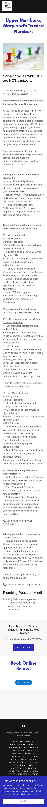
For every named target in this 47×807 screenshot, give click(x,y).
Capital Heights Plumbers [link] (23, 761)
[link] (7, 6)
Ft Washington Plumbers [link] (23, 773)
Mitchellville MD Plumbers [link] (23, 776)
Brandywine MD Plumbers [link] (23, 758)
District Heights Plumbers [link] (23, 770)
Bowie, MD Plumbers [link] (23, 755)
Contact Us (23, 647)
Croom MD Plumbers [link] (23, 767)
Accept (23, 801)
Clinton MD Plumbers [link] (23, 764)
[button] (43, 5)
